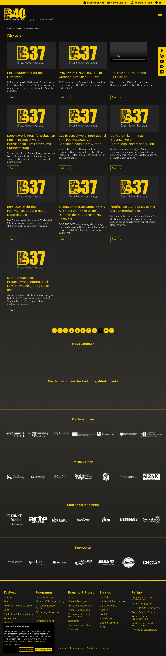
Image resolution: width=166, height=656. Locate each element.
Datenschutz (78, 648)
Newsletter (119, 2)
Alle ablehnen (26, 649)
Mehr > (13, 97)
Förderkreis (144, 2)
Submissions (95, 2)
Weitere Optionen (12, 645)
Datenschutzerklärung (35, 641)
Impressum (63, 648)
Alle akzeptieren (43, 649)
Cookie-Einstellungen (97, 648)
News (37, 28)
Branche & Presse (25, 28)
